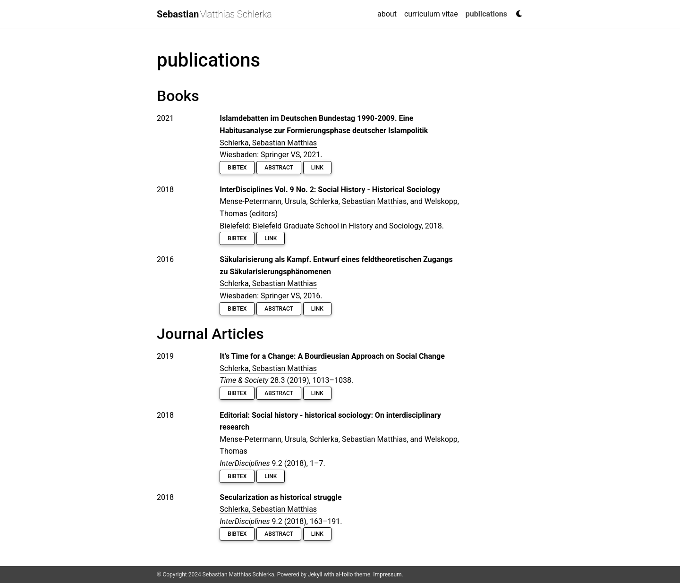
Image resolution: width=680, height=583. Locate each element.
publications (488, 13)
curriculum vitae (431, 13)
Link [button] (317, 167)
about (387, 13)
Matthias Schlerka (214, 14)
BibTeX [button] (237, 167)
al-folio (344, 574)
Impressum (387, 574)
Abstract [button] (278, 167)
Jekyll (315, 574)
